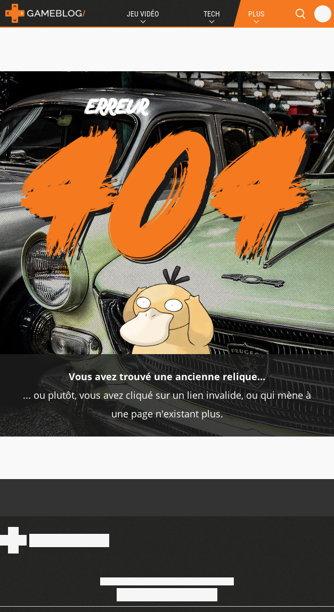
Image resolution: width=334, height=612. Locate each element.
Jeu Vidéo (143, 14)
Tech (211, 14)
